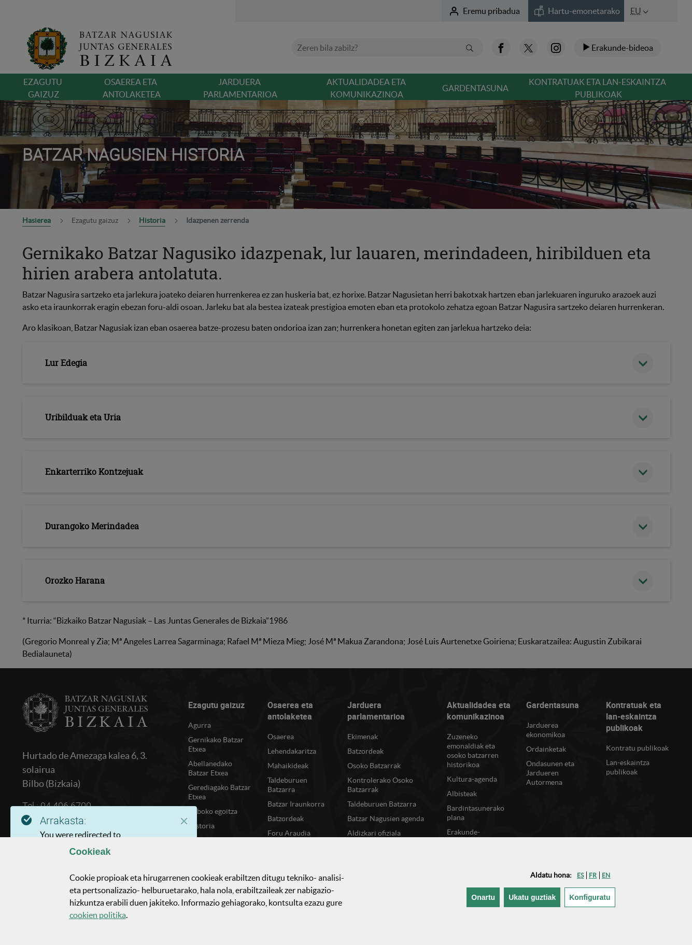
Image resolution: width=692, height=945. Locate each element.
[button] (580, 875)
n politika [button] (97, 915)
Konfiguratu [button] (592, 896)
